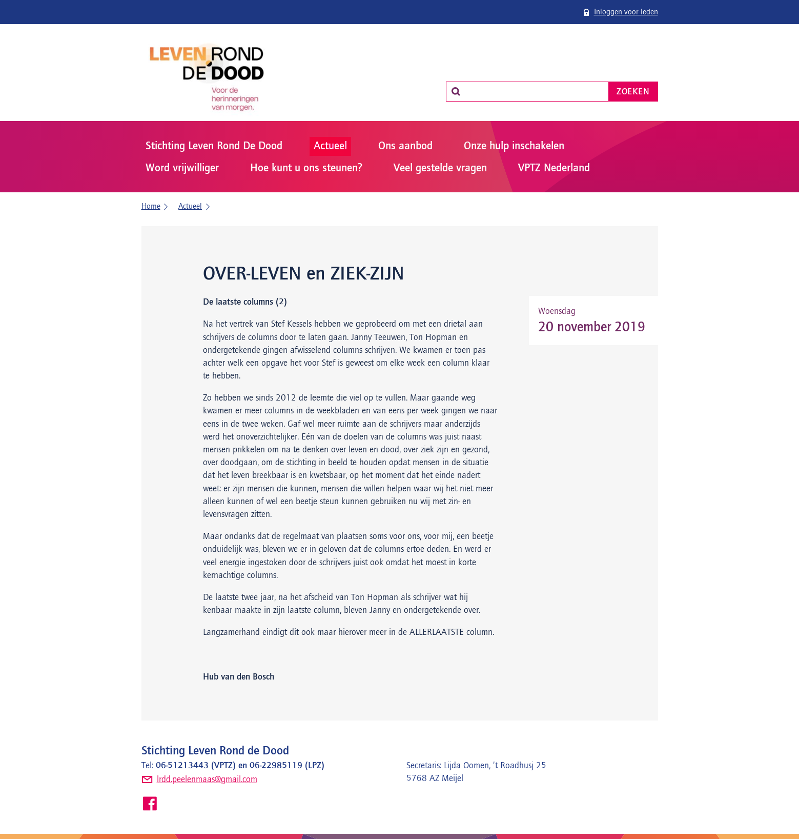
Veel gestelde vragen (440, 168)
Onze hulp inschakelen (514, 146)
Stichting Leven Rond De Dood (214, 146)
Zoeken (633, 91)
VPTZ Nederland (554, 168)
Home (150, 206)
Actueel (330, 146)
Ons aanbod (405, 146)
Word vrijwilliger (182, 168)
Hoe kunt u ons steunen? (306, 168)
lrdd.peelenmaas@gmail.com (207, 779)
